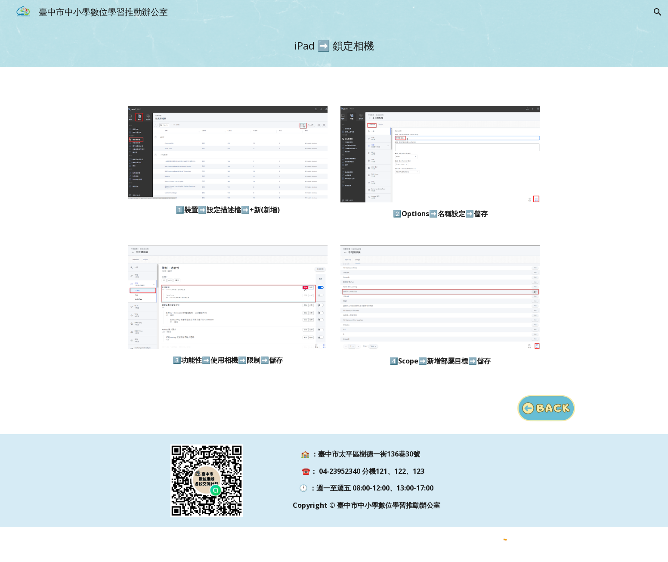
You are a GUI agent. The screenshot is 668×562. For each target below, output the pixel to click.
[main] (334, 45)
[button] (657, 12)
